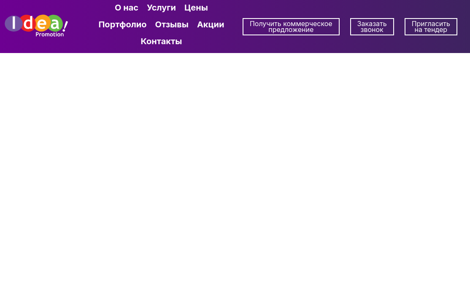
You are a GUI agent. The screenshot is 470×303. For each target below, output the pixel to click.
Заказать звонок (372, 26)
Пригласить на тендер (431, 26)
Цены (196, 8)
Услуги (161, 8)
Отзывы (172, 24)
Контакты (161, 41)
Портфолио (122, 24)
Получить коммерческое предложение (291, 26)
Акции (210, 24)
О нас (126, 8)
